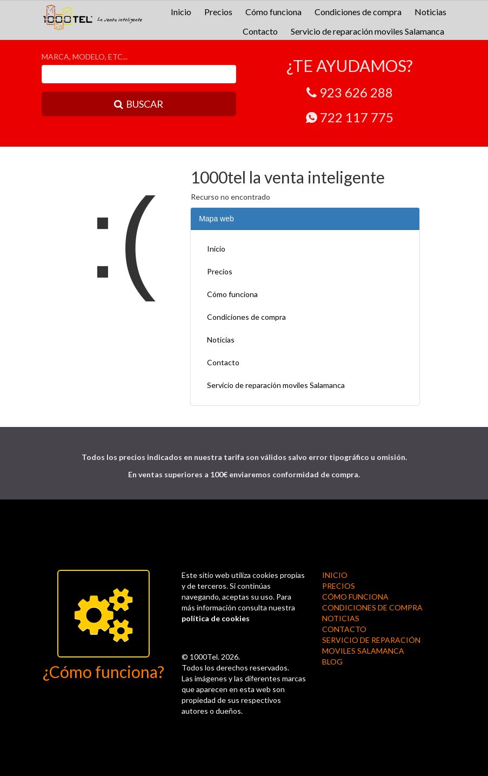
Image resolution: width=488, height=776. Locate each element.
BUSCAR (138, 104)
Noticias (430, 11)
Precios (218, 11)
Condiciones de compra (358, 11)
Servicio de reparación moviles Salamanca (367, 31)
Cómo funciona (273, 11)
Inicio (181, 11)
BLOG (332, 661)
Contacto (260, 31)
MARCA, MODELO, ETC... (85, 56)
